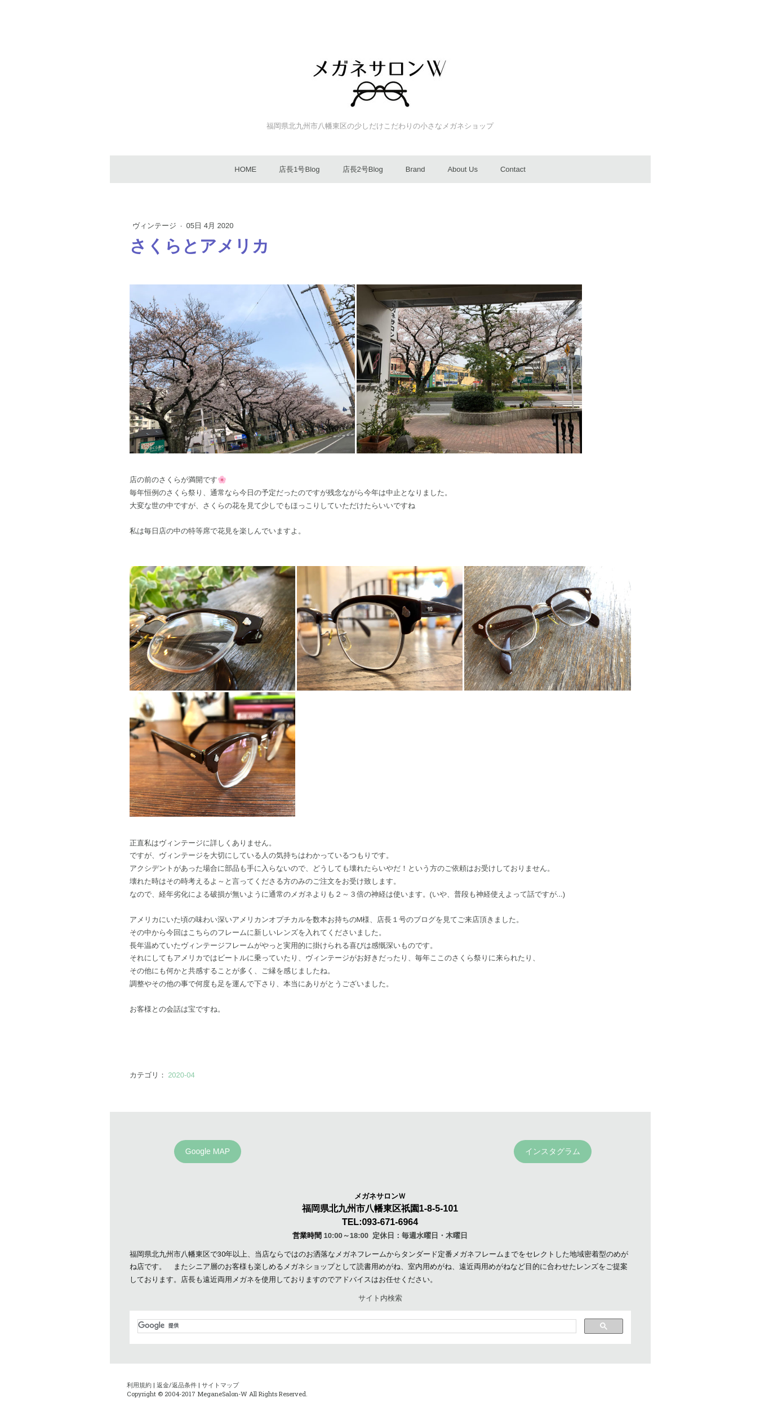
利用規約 (139, 1385)
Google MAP (207, 1151)
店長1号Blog (299, 169)
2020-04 (181, 1075)
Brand (415, 169)
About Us (462, 169)
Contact (513, 169)
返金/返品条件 (177, 1385)
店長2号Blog (363, 169)
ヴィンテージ (155, 225)
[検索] (356, 1326)
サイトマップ (220, 1385)
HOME (245, 169)
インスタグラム (552, 1151)
